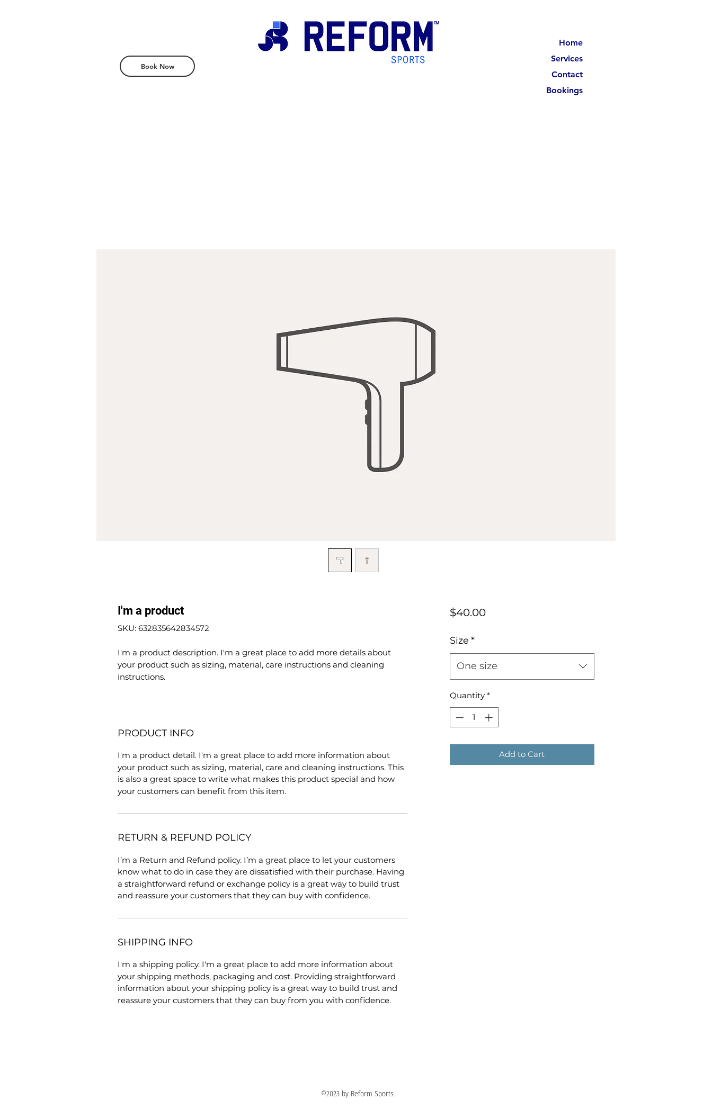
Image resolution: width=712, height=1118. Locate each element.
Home (571, 42)
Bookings (564, 90)
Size (462, 640)
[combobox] (522, 666)
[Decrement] (458, 717)
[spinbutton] (474, 717)
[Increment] (490, 717)
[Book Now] (157, 66)
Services (567, 58)
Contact (567, 74)
